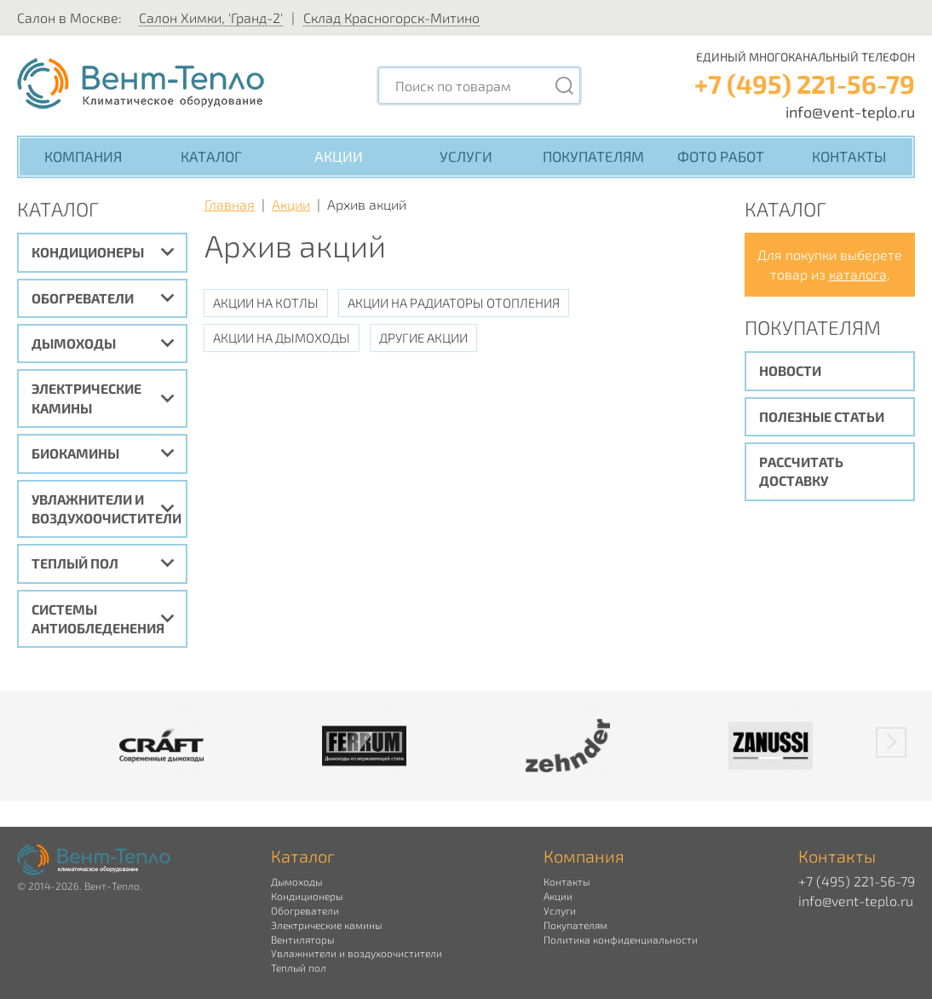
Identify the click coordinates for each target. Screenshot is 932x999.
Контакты (849, 156)
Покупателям (593, 156)
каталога (858, 274)
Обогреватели (83, 298)
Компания (83, 156)
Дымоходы (74, 343)
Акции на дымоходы (281, 337)
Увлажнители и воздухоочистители (106, 508)
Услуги (466, 156)
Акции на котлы (266, 302)
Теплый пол (75, 563)
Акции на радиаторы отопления (454, 302)
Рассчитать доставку (801, 470)
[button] (891, 742)
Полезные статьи (821, 416)
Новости (790, 370)
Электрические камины (86, 397)
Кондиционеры (88, 252)
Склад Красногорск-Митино (391, 17)
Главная (229, 204)
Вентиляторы (302, 939)
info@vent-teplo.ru (850, 111)
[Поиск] (564, 85)
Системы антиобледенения (98, 618)
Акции (338, 156)
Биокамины (75, 453)
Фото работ (720, 156)
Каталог (211, 156)
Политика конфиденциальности (621, 939)
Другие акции (423, 337)
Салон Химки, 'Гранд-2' (211, 17)
